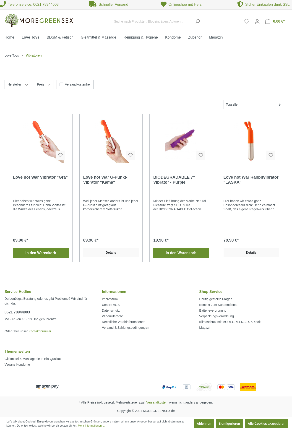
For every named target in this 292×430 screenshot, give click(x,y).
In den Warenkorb (40, 253)
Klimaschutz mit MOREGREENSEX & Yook (230, 322)
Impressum (110, 299)
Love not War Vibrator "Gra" (40, 177)
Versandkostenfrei (78, 84)
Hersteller (18, 84)
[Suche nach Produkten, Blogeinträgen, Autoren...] (152, 21)
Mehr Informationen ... (91, 425)
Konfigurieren (229, 423)
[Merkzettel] (247, 21)
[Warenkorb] (275, 21)
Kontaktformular (40, 331)
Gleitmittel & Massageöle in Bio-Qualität (33, 359)
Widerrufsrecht (112, 316)
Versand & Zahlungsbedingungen (125, 327)
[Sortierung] (253, 104)
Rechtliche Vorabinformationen (124, 322)
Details (111, 252)
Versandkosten (156, 402)
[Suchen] (197, 21)
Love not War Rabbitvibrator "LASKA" (251, 180)
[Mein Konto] (257, 21)
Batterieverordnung (212, 310)
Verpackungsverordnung (216, 316)
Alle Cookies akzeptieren (266, 423)
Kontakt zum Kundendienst (218, 305)
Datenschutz (111, 310)
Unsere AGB (111, 305)
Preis (44, 84)
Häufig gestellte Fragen (215, 299)
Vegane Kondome (17, 364)
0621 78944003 (17, 312)
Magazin (205, 327)
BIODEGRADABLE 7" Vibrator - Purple (174, 180)
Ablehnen (204, 423)
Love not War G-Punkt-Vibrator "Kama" (105, 180)
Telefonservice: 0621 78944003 (29, 4)
